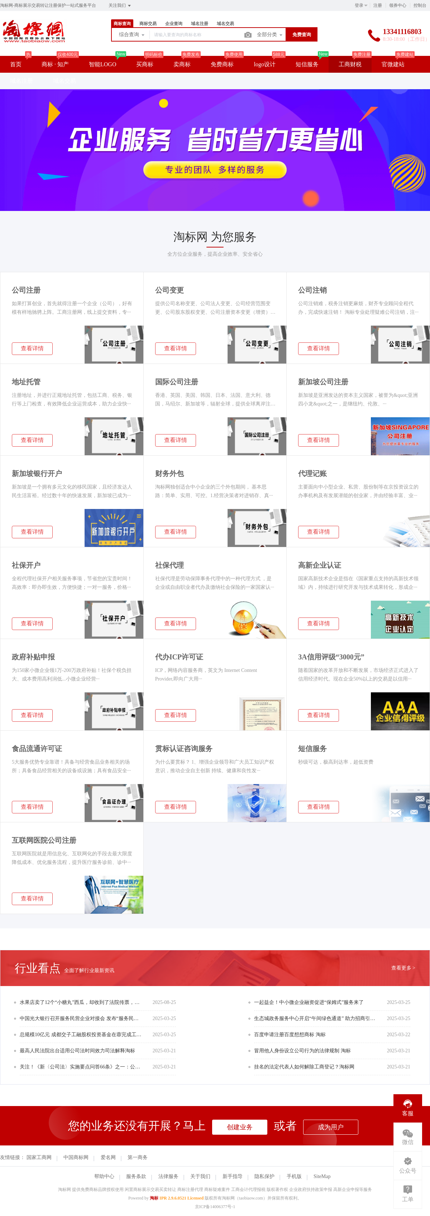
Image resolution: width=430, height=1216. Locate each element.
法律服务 (168, 1176)
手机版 (294, 1176)
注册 (377, 5)
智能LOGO (102, 64)
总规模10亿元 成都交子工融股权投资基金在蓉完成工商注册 (81, 1034)
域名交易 (225, 23)
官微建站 (393, 64)
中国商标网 (76, 1157)
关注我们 (120, 5)
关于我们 (200, 1176)
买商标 (144, 64)
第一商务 (138, 1157)
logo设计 (264, 64)
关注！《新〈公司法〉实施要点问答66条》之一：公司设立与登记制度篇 (81, 1067)
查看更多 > (403, 968)
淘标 (154, 1198)
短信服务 (307, 64)
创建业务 (240, 1127)
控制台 (420, 5)
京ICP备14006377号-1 (215, 1206)
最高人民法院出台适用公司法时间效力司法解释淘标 (77, 1050)
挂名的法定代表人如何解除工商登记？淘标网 (304, 1067)
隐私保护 (264, 1176)
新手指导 (233, 1176)
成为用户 (331, 1127)
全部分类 (270, 35)
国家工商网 (39, 1157)
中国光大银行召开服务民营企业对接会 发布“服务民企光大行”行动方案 (81, 1018)
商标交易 (148, 23)
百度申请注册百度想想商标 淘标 (290, 1034)
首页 (16, 64)
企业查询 (173, 23)
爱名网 (108, 1157)
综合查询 (132, 35)
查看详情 (32, 348)
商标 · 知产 (55, 64)
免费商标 (222, 64)
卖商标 (182, 64)
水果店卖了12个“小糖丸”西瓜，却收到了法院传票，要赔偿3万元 (81, 1002)
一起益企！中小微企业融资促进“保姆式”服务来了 (309, 1002)
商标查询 (122, 23)
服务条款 (136, 1176)
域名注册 (199, 23)
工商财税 (350, 64)
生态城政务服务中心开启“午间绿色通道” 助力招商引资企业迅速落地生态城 (315, 1018)
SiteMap (322, 1176)
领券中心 (397, 5)
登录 (359, 5)
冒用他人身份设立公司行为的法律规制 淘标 (302, 1050)
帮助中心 (104, 1176)
